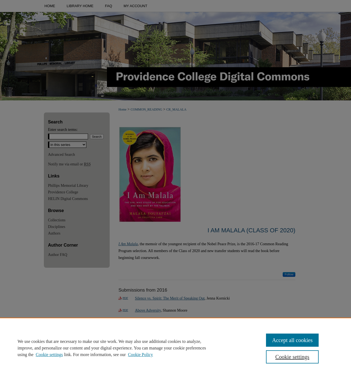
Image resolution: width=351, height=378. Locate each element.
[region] (175, 348)
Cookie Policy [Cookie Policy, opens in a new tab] (140, 354)
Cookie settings (49, 354)
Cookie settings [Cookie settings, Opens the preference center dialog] (292, 357)
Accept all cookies (292, 340)
